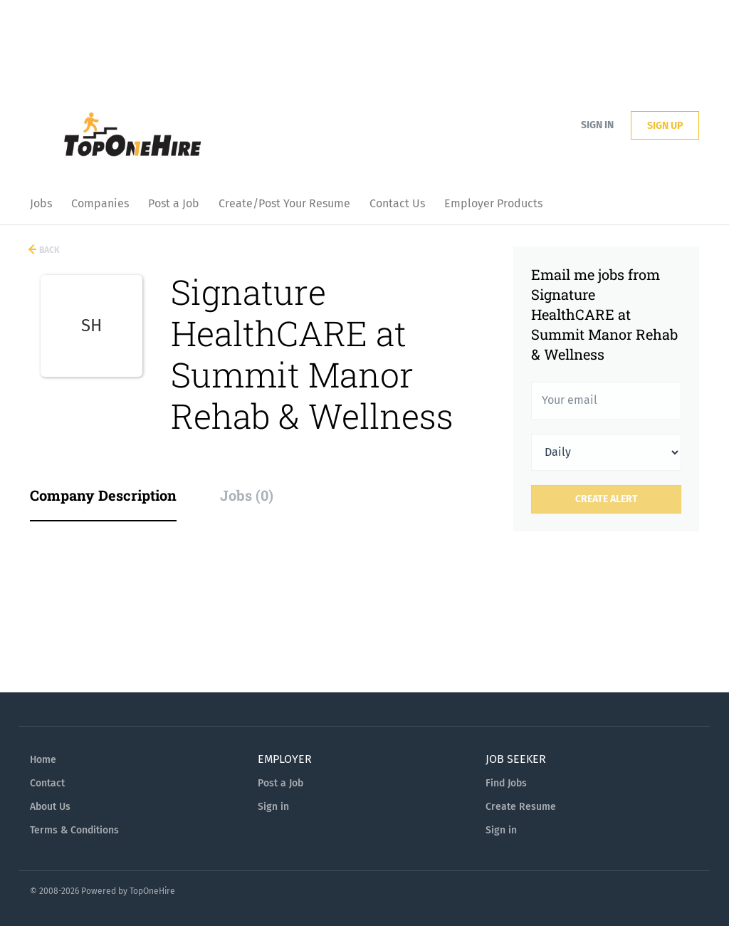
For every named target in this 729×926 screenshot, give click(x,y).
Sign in (597, 125)
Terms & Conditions (74, 830)
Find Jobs (506, 783)
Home (43, 760)
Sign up (665, 126)
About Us (50, 807)
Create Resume (521, 807)
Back (48, 250)
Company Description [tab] (103, 495)
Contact (47, 783)
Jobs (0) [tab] (246, 495)
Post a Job (280, 783)
